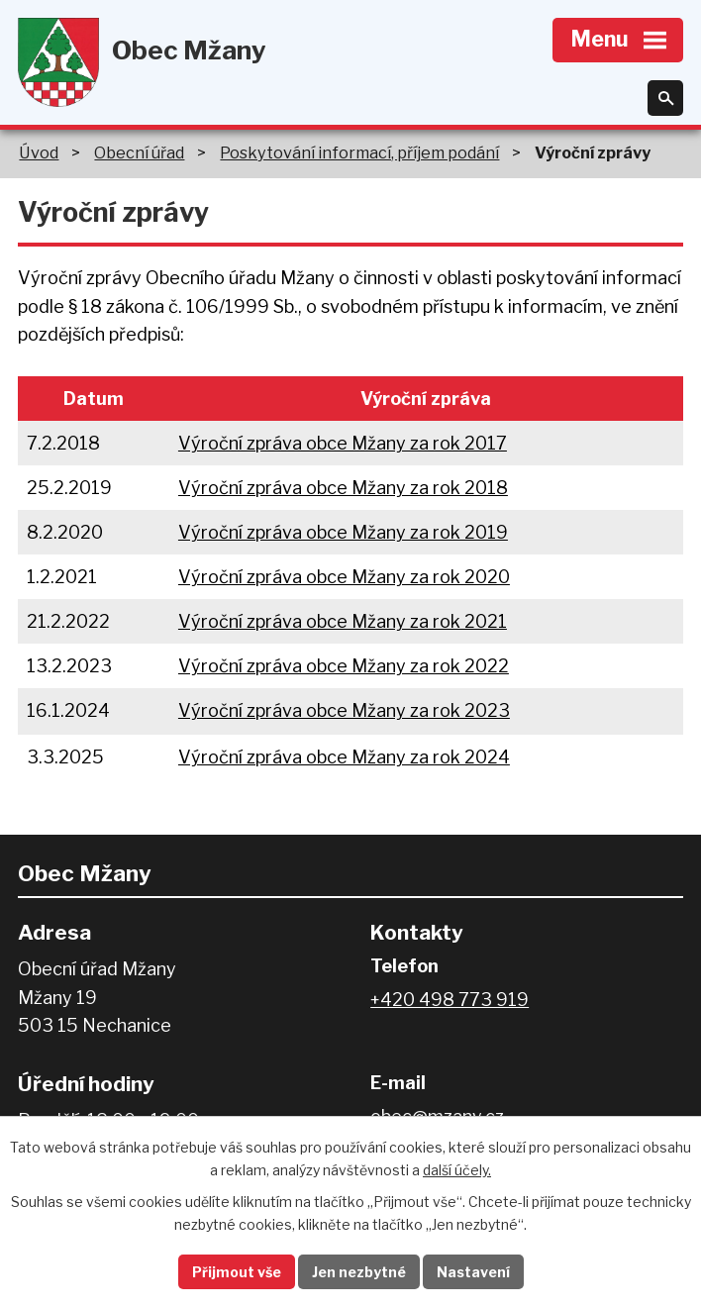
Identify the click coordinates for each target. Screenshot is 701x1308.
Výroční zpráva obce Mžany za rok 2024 (344, 757)
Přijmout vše (236, 1271)
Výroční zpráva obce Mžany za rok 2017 (342, 443)
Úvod (38, 152)
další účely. (457, 1169)
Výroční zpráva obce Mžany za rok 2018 (343, 487)
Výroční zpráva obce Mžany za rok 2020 (344, 576)
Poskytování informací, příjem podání (359, 152)
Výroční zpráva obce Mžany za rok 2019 (343, 532)
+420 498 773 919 (449, 999)
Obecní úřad (139, 152)
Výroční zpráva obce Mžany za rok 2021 (342, 621)
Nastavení (473, 1271)
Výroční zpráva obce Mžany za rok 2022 (343, 665)
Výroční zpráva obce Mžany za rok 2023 (344, 710)
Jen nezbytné (359, 1271)
